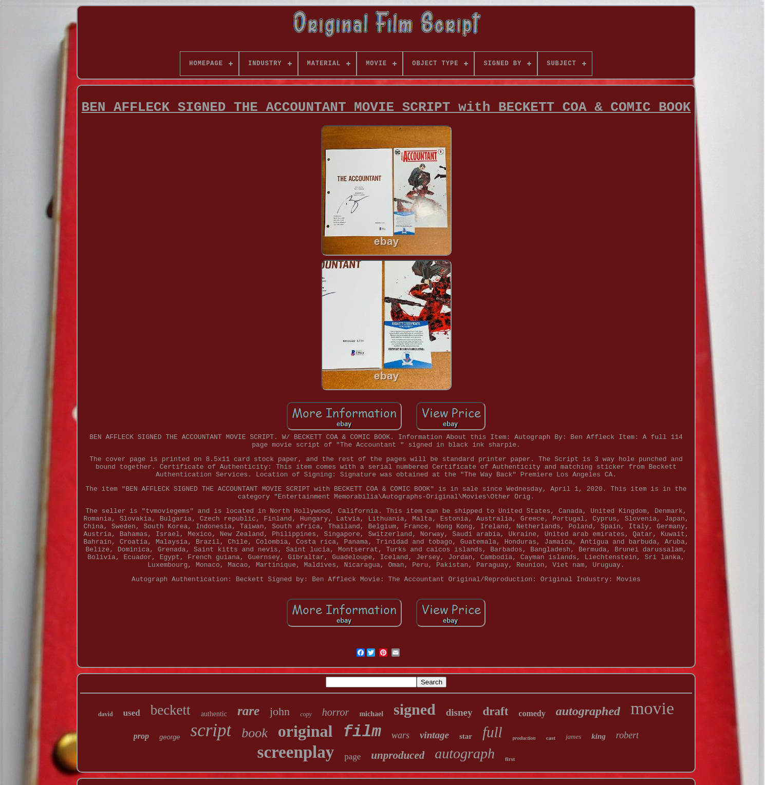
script (211, 730)
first (510, 759)
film (362, 732)
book (254, 732)
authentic (214, 714)
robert (627, 735)
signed (415, 709)
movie (652, 708)
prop (141, 736)
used (131, 713)
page (352, 756)
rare (248, 711)
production (524, 738)
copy (306, 714)
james (573, 736)
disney (459, 712)
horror (335, 712)
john (280, 711)
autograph (465, 753)
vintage (434, 735)
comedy (531, 713)
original (305, 731)
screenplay (295, 752)
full (492, 732)
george (169, 737)
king (598, 736)
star (465, 736)
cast (550, 738)
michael (371, 714)
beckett (171, 710)
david (105, 714)
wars (400, 735)
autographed (588, 711)
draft (496, 711)
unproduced (397, 755)
